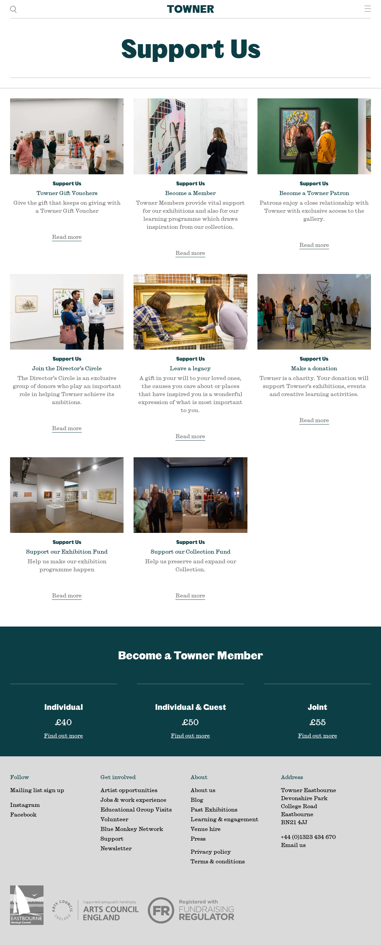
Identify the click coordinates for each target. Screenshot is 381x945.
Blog (197, 799)
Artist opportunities (128, 790)
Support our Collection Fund (190, 546)
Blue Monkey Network (131, 829)
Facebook (23, 814)
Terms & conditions (218, 861)
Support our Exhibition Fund (67, 546)
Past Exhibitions (214, 809)
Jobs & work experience (133, 799)
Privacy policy (211, 851)
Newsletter (116, 848)
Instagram (25, 804)
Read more (67, 236)
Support (112, 838)
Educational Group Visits (136, 809)
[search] (13, 9)
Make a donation (314, 363)
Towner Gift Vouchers (67, 187)
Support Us (191, 48)
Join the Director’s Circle (67, 363)
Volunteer (114, 819)
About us (203, 790)
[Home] (190, 9)
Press (198, 838)
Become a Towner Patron (314, 187)
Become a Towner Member (190, 655)
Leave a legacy (190, 363)
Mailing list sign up (37, 790)
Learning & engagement (224, 819)
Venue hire (206, 829)
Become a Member (190, 187)
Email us (293, 845)
